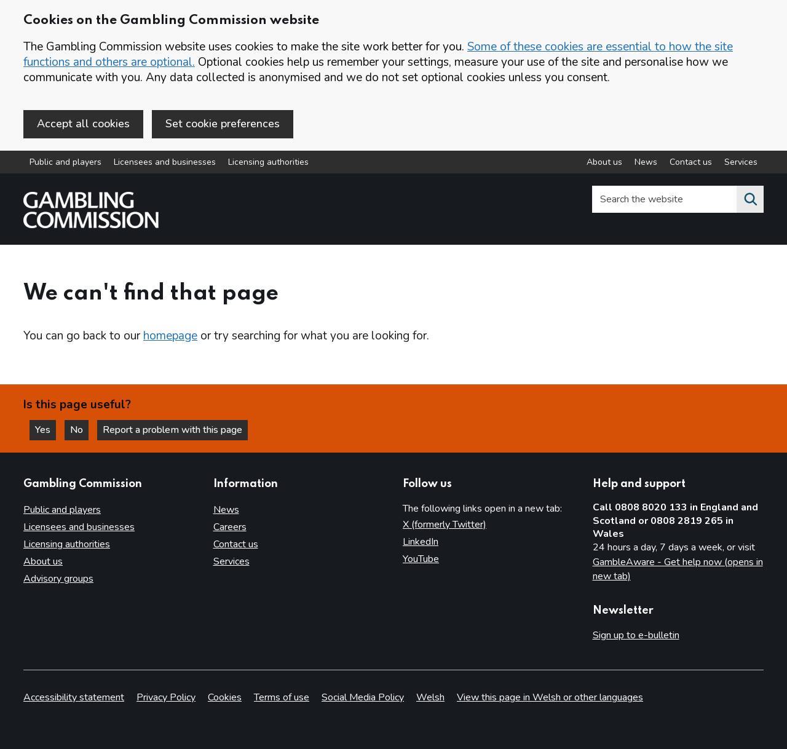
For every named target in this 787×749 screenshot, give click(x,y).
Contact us (235, 544)
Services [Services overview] (740, 162)
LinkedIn (420, 542)
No (79, 430)
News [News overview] (646, 162)
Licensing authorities (268, 162)
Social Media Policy (363, 697)
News (226, 510)
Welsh (430, 697)
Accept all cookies (83, 123)
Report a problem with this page (172, 430)
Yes (45, 430)
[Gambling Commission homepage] (91, 225)
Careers (230, 527)
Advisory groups (58, 578)
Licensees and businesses (165, 162)
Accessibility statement (73, 697)
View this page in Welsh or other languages (550, 697)
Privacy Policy (166, 697)
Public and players (65, 162)
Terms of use (281, 697)
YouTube (421, 559)
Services (231, 561)
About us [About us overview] (604, 162)
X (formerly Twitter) (444, 524)
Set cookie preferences (222, 123)
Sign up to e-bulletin (636, 635)
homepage (170, 336)
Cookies (225, 697)
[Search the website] (750, 199)
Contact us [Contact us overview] (691, 162)
